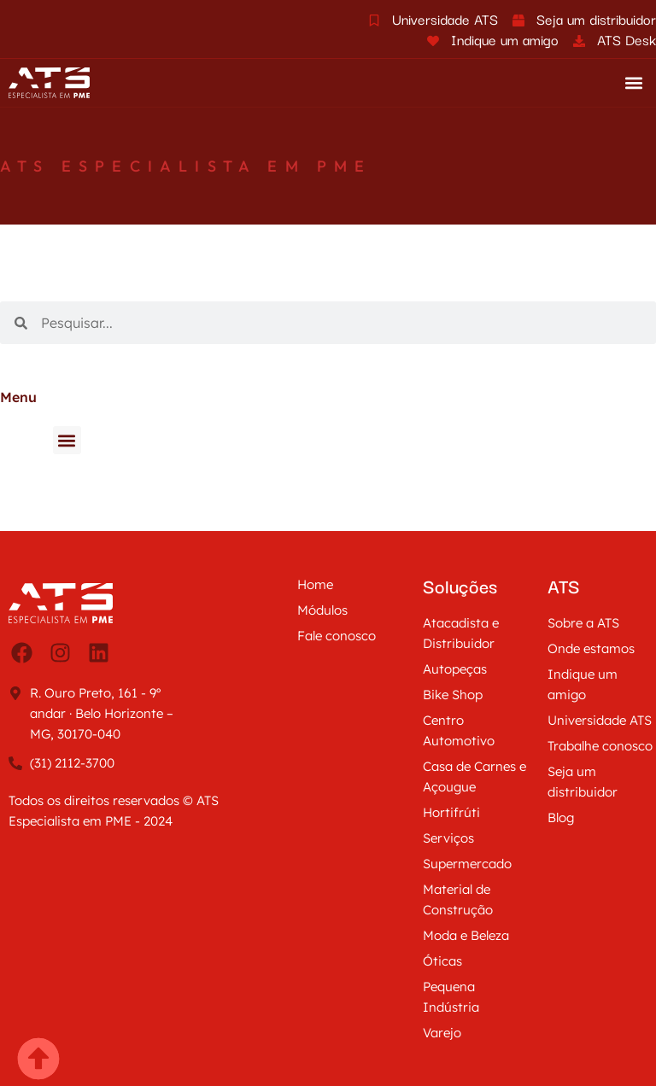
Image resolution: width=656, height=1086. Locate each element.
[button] (633, 83)
